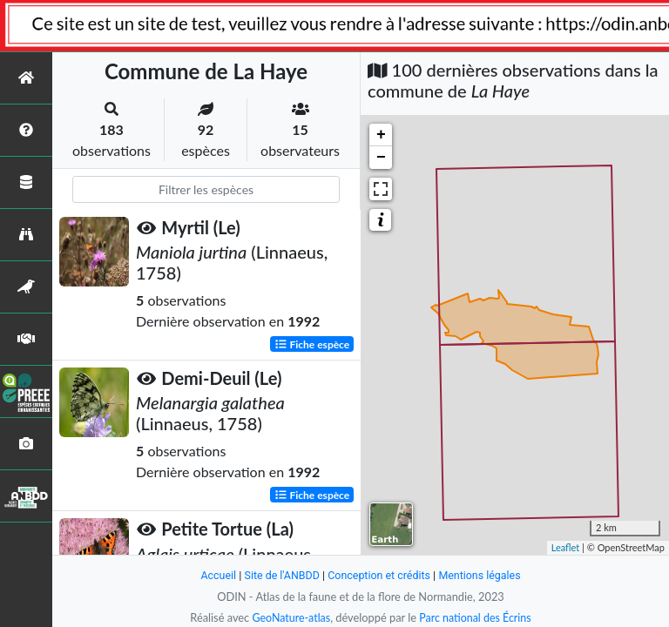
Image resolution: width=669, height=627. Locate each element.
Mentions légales (483, 575)
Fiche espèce (312, 343)
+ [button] (381, 135)
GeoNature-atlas (289, 617)
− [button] (381, 157)
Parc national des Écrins (476, 617)
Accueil (214, 575)
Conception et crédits (379, 575)
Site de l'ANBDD (280, 575)
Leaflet (565, 547)
